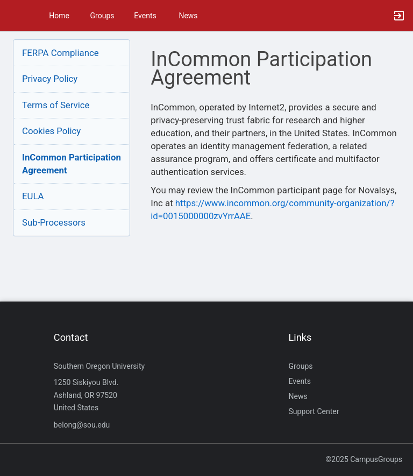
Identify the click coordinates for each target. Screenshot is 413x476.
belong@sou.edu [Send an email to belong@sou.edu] (82, 425)
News (188, 15)
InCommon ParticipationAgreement (71, 164)
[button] (13, 15)
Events (145, 15)
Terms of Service (55, 105)
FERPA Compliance (60, 52)
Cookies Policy (51, 130)
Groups (102, 15)
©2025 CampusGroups (363, 459)
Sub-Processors (54, 222)
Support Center (314, 411)
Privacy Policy (49, 78)
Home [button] (59, 15)
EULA (33, 196)
